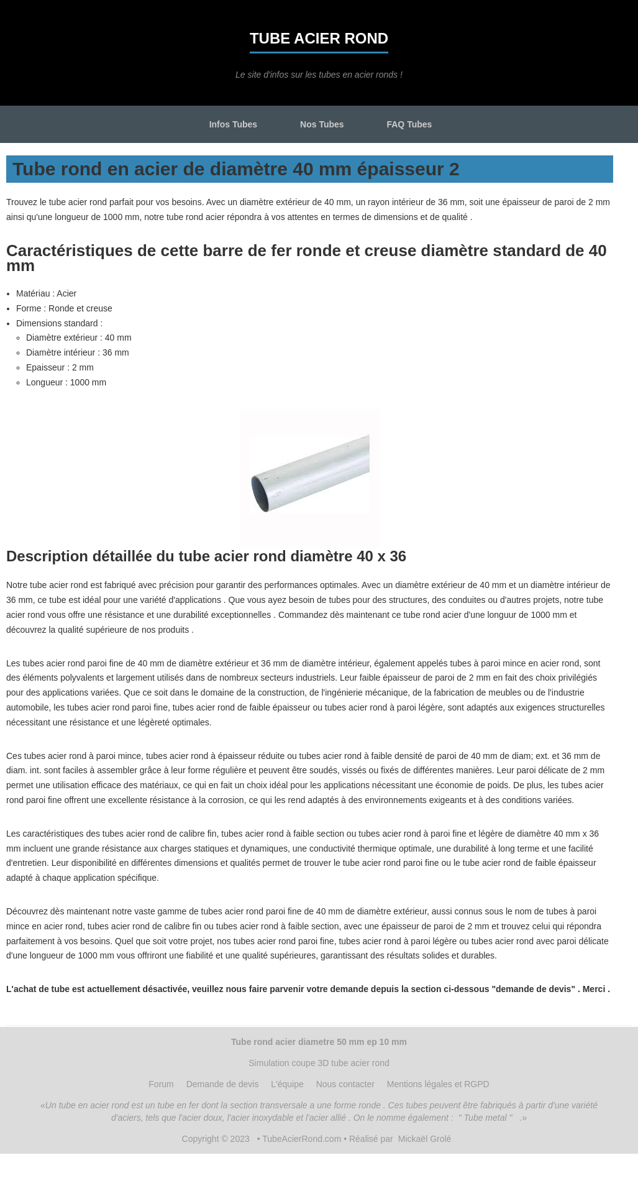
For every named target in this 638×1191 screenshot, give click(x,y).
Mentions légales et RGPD (438, 1084)
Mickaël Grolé (425, 1139)
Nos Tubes (322, 124)
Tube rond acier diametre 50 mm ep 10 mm (319, 1042)
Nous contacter (345, 1084)
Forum (160, 1084)
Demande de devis (222, 1084)
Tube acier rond (319, 38)
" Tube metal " (485, 1118)
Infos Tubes (233, 124)
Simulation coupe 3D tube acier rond (318, 1063)
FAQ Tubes (409, 124)
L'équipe (287, 1084)
